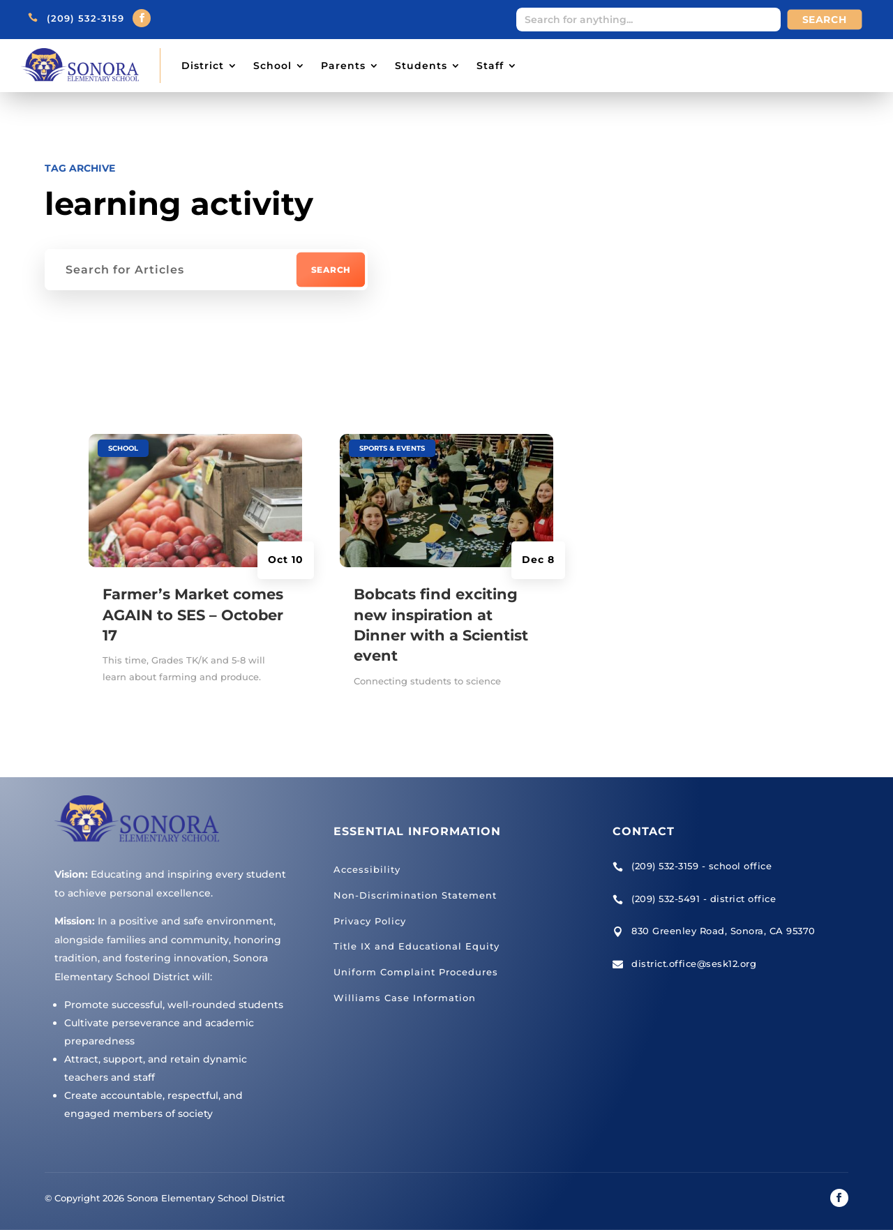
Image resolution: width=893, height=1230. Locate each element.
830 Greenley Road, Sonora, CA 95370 (723, 930)
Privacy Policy (369, 921)
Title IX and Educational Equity (416, 946)
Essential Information (417, 831)
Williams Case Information (404, 997)
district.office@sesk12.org (693, 963)
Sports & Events (392, 448)
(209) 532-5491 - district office (703, 898)
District (202, 65)
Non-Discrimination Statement (415, 895)
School (272, 65)
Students (421, 65)
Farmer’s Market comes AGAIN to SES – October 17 (193, 614)
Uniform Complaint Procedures (415, 971)
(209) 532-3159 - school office (701, 865)
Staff (490, 65)
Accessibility (366, 869)
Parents (343, 65)
